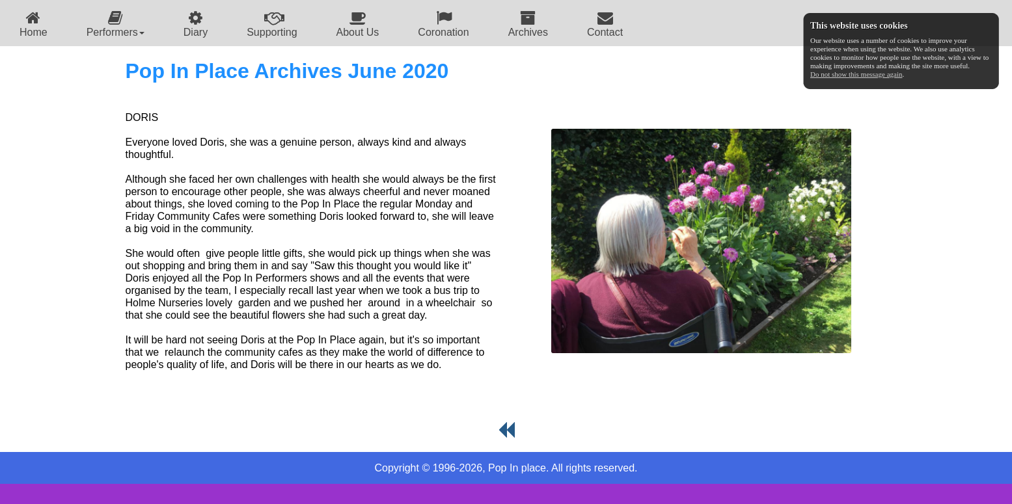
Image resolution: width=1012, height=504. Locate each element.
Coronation (443, 24)
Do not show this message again (856, 74)
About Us (357, 24)
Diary (196, 24)
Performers (115, 24)
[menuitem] (33, 23)
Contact (605, 24)
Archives (528, 24)
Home (34, 24)
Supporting (272, 24)
